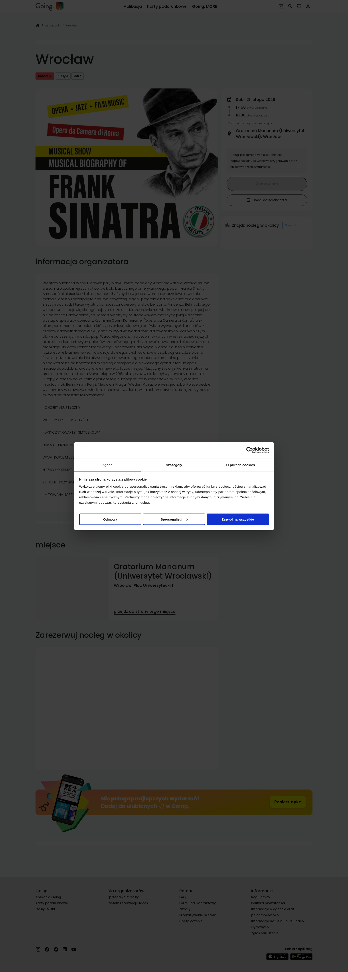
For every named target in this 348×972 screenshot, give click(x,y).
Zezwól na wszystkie (238, 519)
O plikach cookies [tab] (240, 465)
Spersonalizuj (174, 519)
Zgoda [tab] (107, 465)
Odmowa (110, 519)
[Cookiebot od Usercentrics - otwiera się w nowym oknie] (249, 450)
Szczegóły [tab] (174, 465)
